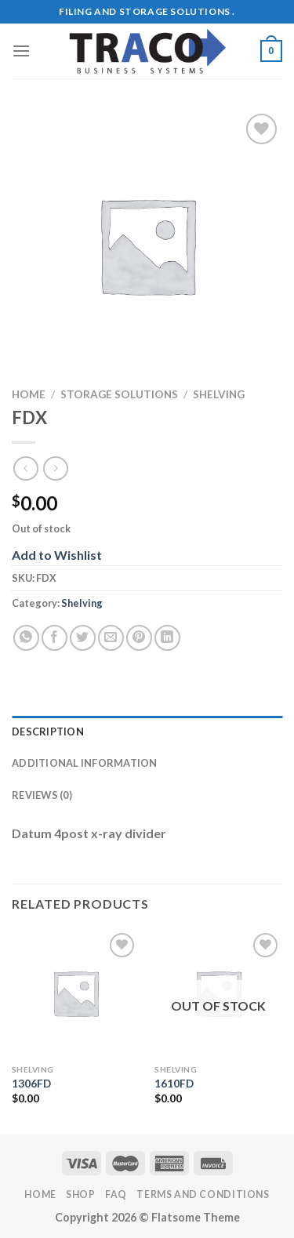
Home (28, 394)
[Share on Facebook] (54, 638)
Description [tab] (48, 731)
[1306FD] (76, 993)
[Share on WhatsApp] (26, 638)
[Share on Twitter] (83, 638)
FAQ (116, 1194)
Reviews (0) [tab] (42, 795)
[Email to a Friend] (111, 638)
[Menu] (21, 50)
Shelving (219, 394)
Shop (80, 1194)
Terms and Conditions (202, 1194)
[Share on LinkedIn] (167, 638)
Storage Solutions (119, 394)
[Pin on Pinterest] (139, 638)
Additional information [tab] (85, 763)
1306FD (31, 1083)
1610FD (174, 1083)
